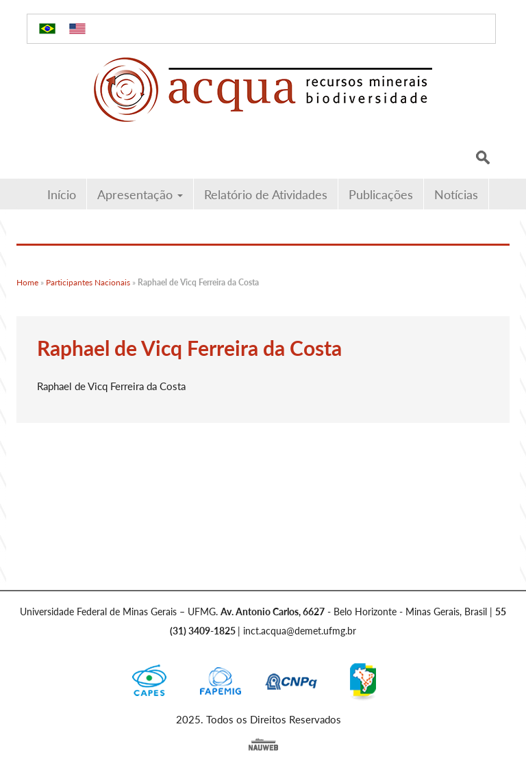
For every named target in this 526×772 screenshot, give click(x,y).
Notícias (456, 194)
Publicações (381, 194)
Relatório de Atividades (265, 194)
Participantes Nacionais (88, 282)
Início (61, 194)
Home (27, 282)
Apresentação (140, 194)
